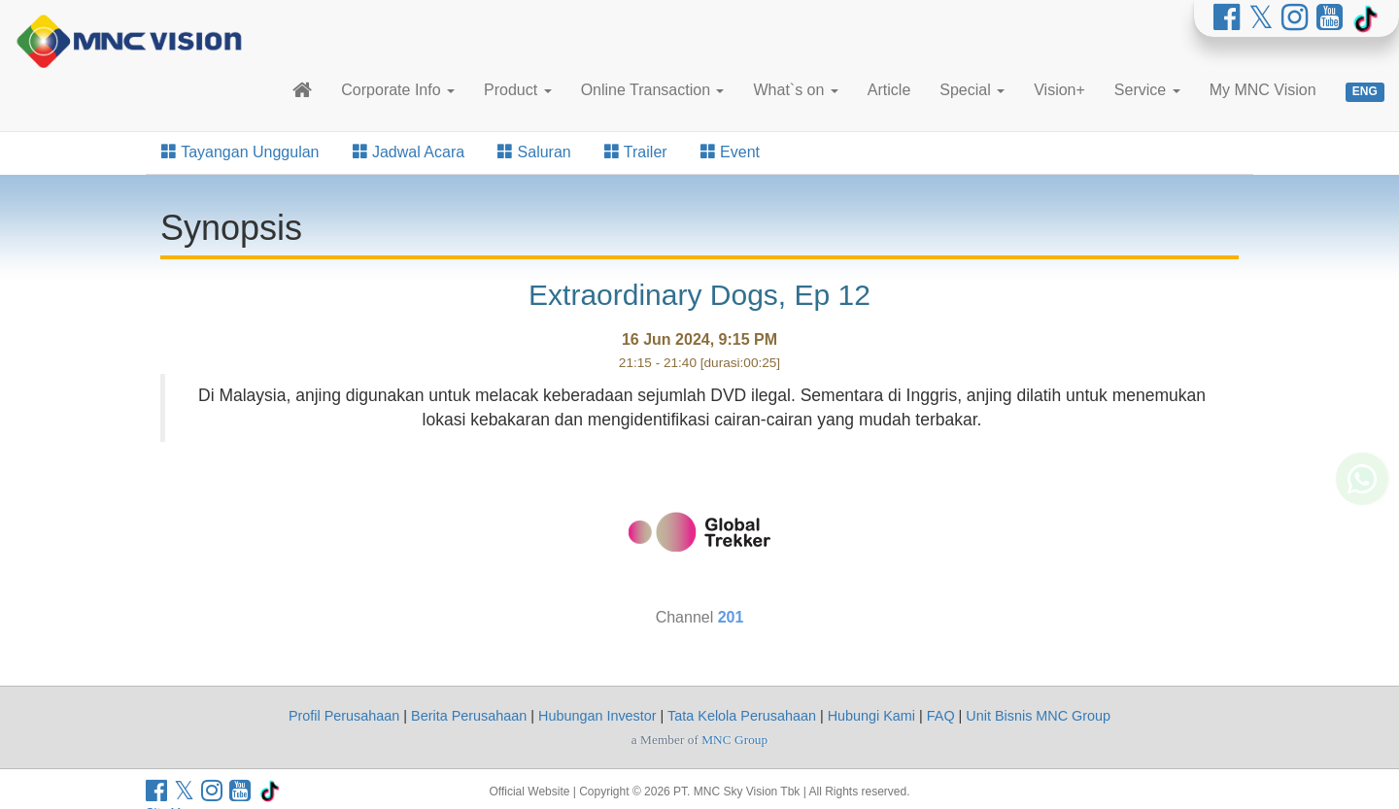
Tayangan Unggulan (240, 152)
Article (889, 90)
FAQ (941, 716)
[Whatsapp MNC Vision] (1362, 509)
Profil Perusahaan (344, 716)
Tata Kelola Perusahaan (741, 716)
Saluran (534, 152)
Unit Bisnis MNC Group (1038, 716)
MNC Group (734, 739)
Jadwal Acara (409, 152)
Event (730, 152)
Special (972, 90)
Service (1147, 90)
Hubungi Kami (871, 716)
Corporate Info (398, 90)
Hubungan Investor (597, 716)
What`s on (795, 90)
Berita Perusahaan (469, 716)
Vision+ (1059, 90)
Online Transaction (653, 90)
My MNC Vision (1263, 90)
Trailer (635, 152)
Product (518, 90)
